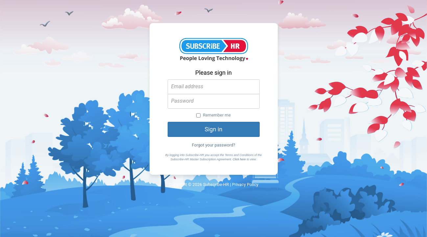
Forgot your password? (213, 145)
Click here (239, 159)
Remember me (213, 115)
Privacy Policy (245, 184)
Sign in (214, 129)
